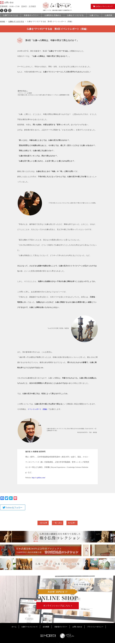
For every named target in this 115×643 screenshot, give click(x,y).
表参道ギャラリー (60, 627)
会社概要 (46, 627)
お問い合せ (9, 2)
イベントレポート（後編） (38, 409)
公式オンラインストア (103, 6)
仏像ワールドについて (30, 627)
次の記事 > (72, 523)
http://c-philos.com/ (38, 478)
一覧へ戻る (57, 523)
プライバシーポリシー (95, 627)
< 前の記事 (43, 523)
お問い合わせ (77, 627)
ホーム (14, 627)
